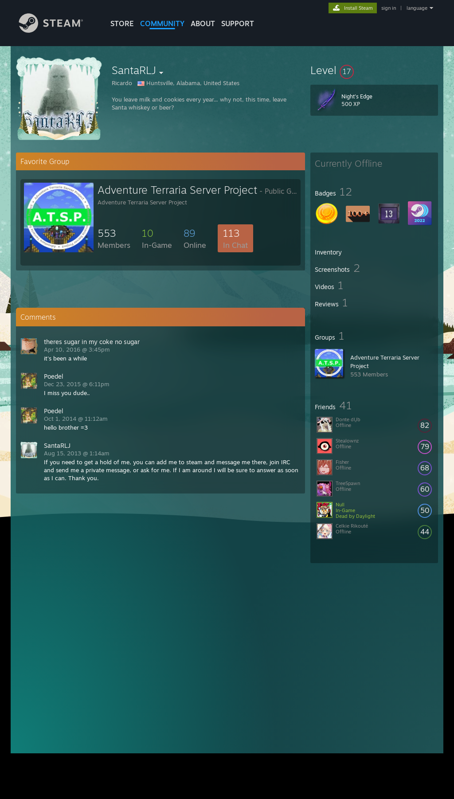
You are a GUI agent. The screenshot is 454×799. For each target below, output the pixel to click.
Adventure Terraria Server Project (177, 189)
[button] (374, 70)
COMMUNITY (162, 23)
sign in (388, 8)
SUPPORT (237, 23)
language (417, 8)
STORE (122, 23)
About (203, 23)
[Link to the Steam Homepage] (58, 30)
